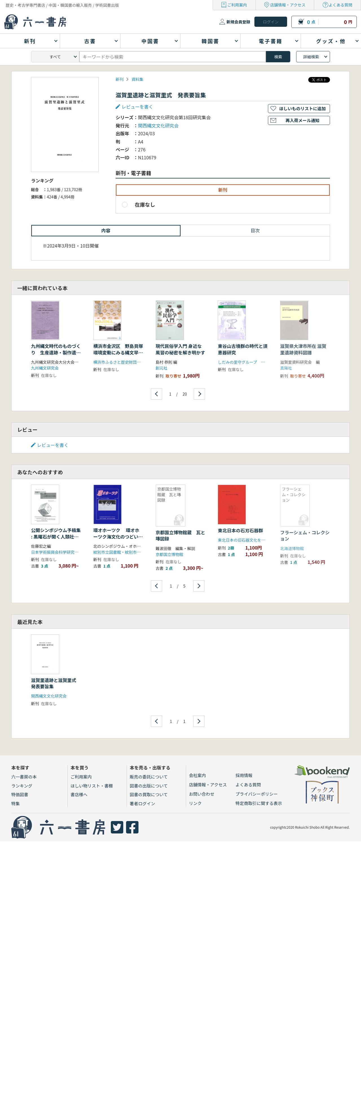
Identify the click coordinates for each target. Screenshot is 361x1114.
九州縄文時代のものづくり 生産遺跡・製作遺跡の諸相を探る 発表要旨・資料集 (56, 355)
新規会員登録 (238, 22)
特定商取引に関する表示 (258, 803)
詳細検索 (311, 56)
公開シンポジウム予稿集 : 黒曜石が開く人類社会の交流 (56, 536)
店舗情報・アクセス (287, 5)
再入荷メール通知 (302, 120)
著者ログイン (142, 803)
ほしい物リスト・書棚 (92, 786)
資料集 (137, 79)
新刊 (120, 79)
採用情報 (243, 775)
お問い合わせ (201, 794)
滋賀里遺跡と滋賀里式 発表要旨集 (56, 683)
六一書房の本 (24, 777)
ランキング (21, 786)
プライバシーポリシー (256, 794)
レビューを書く (137, 106)
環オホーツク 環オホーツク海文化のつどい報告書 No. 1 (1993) (118, 536)
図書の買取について (149, 794)
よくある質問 (340, 5)
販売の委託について (149, 777)
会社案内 (197, 775)
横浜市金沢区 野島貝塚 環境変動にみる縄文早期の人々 (120, 352)
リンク (195, 803)
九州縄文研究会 (45, 368)
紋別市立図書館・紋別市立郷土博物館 (126, 552)
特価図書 (19, 794)
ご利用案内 (237, 5)
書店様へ (79, 794)
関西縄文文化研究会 (158, 125)
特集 (15, 803)
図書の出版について (149, 786)
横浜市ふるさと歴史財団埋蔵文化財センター (132, 362)
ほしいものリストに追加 (302, 108)
